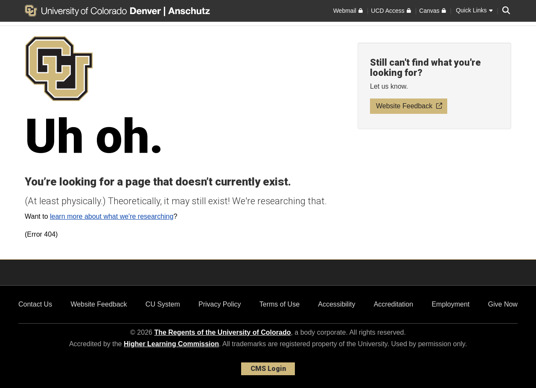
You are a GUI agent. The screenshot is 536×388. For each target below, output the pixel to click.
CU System (163, 304)
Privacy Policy (219, 304)
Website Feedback (98, 304)
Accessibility (336, 304)
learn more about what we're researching (111, 216)
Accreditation (394, 304)
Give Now (503, 304)
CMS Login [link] (268, 369)
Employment (450, 304)
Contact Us (35, 304)
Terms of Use (279, 304)
